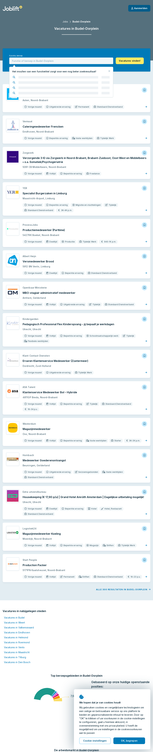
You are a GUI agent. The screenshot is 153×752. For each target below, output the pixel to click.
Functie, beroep (15, 56)
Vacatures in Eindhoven (17, 632)
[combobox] (61, 61)
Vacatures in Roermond (17, 642)
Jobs (65, 21)
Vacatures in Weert (14, 622)
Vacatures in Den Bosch (17, 662)
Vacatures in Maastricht (17, 652)
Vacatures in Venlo (14, 647)
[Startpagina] (12, 8)
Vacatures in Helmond (16, 637)
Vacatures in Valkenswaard (19, 627)
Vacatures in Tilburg (15, 657)
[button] (130, 61)
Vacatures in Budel (14, 617)
